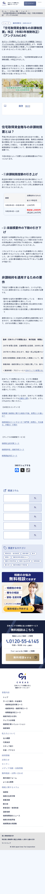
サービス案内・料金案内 (12, 745)
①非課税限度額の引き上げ (18, 115)
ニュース (6, 23)
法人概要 (6, 782)
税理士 (7, 601)
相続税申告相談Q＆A (20, 601)
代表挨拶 (6, 786)
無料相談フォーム (10, 822)
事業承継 (37, 605)
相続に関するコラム (10, 831)
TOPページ (22, 498)
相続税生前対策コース (13, 748)
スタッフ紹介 (8, 790)
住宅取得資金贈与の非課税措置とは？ (18, 111)
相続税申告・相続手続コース (16, 752)
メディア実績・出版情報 (12, 812)
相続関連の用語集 (10, 867)
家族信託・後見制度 (12, 597)
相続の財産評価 (10, 605)
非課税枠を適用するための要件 (16, 122)
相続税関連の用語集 (20, 609)
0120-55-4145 (24, 685)
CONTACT (31, 3)
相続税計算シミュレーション (14, 768)
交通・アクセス (9, 794)
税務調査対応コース (13, 756)
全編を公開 (23, 408)
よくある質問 (8, 826)
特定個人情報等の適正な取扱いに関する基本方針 (18, 883)
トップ (5, 741)
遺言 (33, 597)
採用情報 (6, 799)
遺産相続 (25, 597)
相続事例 (6, 772)
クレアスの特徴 (9, 764)
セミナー (6, 807)
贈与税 (7, 609)
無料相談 (22, 701)
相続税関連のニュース (11, 859)
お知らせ (5, 803)
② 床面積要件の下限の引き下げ (20, 118)
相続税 (5, 836)
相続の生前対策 (24, 605)
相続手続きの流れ (10, 760)
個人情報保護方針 (8, 880)
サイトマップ (6, 887)
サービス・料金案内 (22, 491)
